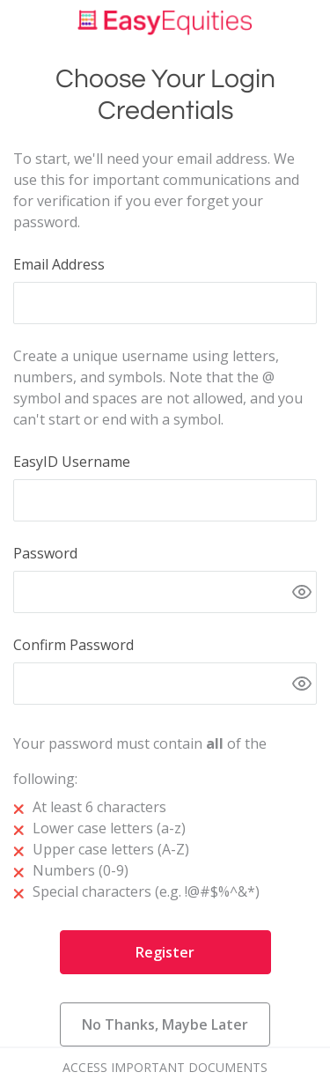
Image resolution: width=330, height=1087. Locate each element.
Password (45, 553)
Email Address (59, 264)
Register (165, 952)
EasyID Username (71, 461)
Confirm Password (73, 644)
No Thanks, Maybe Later (165, 1024)
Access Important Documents (165, 1067)
